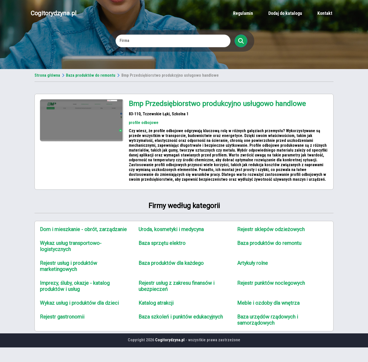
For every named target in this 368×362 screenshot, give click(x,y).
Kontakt (324, 13)
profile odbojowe (143, 122)
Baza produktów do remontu (90, 75)
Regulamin (243, 13)
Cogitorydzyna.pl (53, 13)
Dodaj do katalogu (285, 13)
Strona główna (47, 75)
